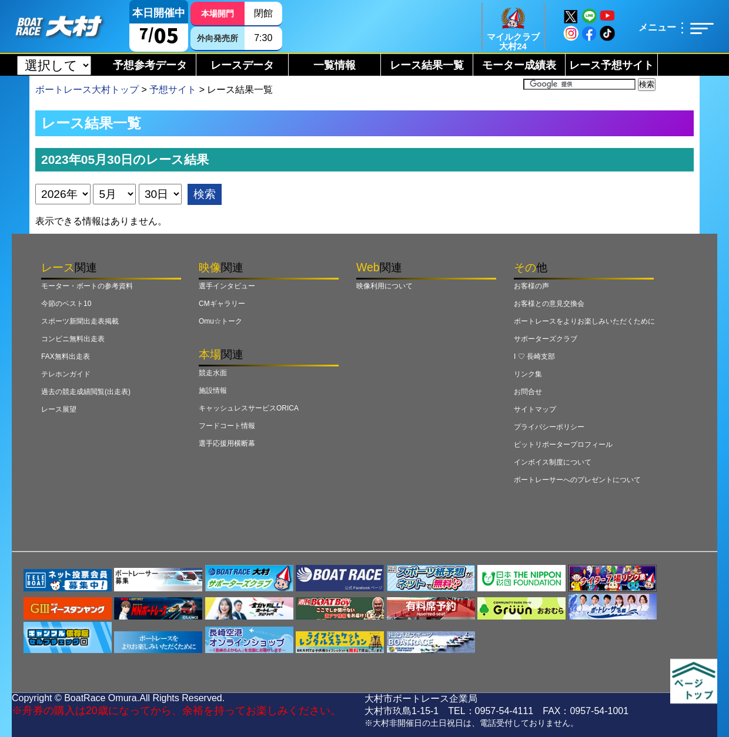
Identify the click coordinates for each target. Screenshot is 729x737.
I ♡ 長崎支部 (534, 356)
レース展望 (58, 409)
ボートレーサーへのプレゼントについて (577, 480)
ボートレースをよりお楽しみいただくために (584, 321)
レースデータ (242, 65)
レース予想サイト (611, 65)
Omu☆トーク (220, 321)
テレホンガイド (66, 374)
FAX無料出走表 (65, 356)
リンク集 (528, 374)
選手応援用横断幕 (227, 443)
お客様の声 (531, 286)
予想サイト (172, 90)
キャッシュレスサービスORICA (249, 408)
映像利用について (384, 286)
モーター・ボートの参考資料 (87, 286)
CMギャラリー (222, 303)
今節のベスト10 (66, 303)
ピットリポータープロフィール (563, 444)
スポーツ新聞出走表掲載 (80, 321)
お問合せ (528, 392)
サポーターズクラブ (545, 339)
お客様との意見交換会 (549, 303)
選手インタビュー (227, 286)
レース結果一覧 (427, 65)
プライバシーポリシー (549, 427)
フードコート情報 (227, 426)
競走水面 (213, 373)
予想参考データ (150, 65)
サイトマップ (535, 409)
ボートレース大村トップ (87, 90)
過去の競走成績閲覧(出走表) (86, 392)
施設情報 (213, 390)
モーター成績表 (519, 65)
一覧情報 (334, 65)
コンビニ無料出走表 (73, 339)
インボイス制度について (552, 462)
